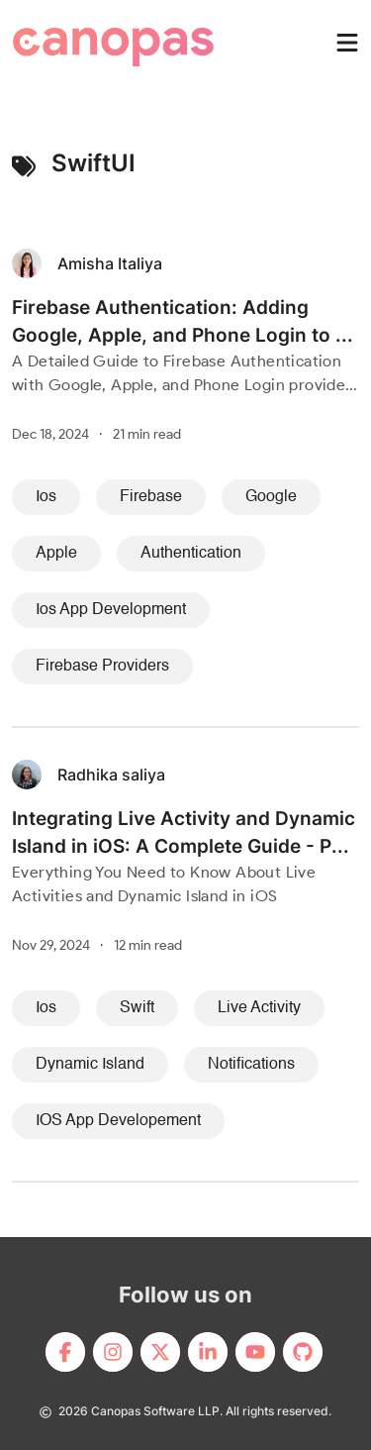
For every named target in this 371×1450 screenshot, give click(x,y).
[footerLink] (65, 1352)
